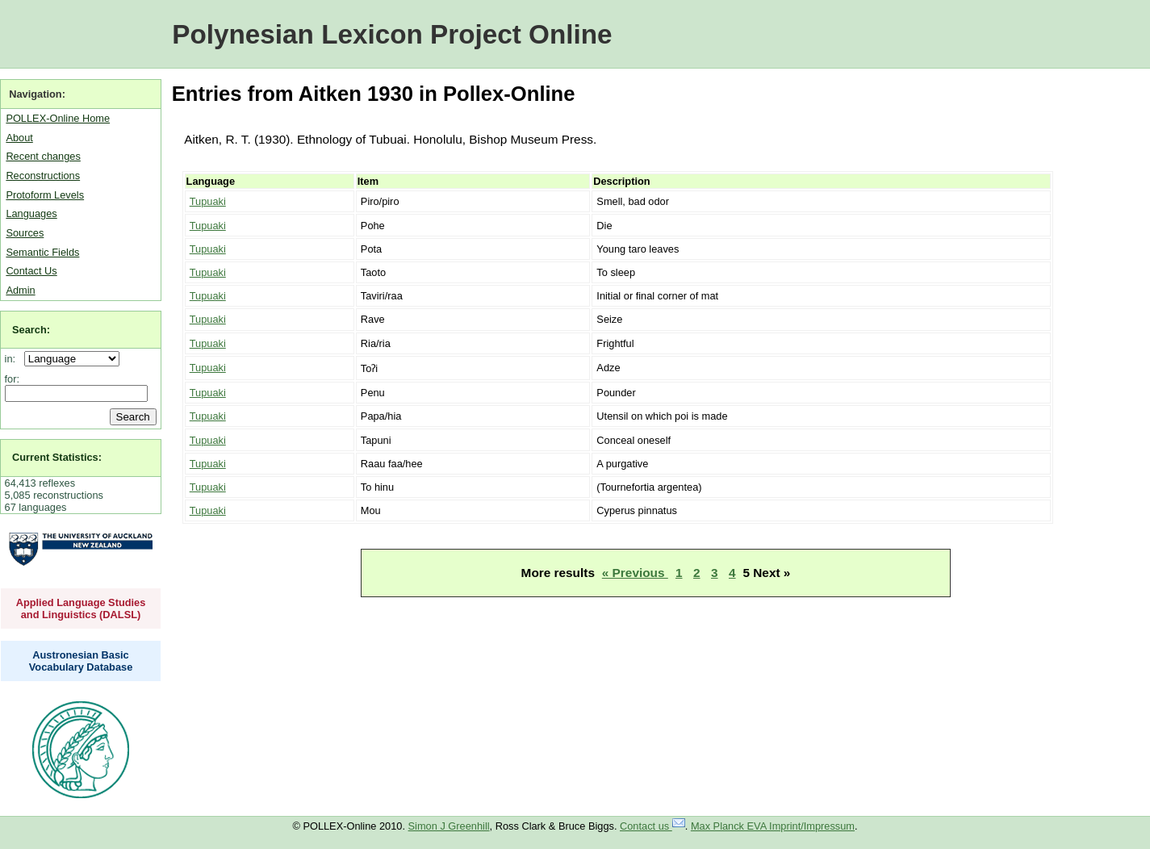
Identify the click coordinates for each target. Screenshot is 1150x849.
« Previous (635, 572)
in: (13, 359)
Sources (25, 233)
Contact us (652, 826)
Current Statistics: (57, 457)
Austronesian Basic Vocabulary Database (81, 661)
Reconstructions (43, 175)
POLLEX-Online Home (58, 118)
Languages (31, 213)
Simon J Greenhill (449, 826)
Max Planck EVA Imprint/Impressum (773, 826)
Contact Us (31, 271)
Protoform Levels (45, 195)
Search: (31, 330)
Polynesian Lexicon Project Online (392, 34)
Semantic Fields (42, 252)
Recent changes (43, 156)
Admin (20, 290)
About (19, 138)
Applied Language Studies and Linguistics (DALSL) (81, 608)
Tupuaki (208, 201)
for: (12, 379)
